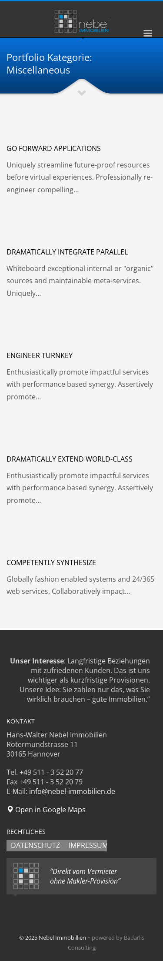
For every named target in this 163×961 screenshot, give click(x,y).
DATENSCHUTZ (35, 845)
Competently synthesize (51, 562)
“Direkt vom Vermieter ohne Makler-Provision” (85, 876)
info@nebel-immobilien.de (72, 791)
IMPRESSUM (88, 845)
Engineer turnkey (40, 355)
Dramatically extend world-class (70, 459)
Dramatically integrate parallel (67, 252)
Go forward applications (54, 148)
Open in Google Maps (46, 809)
